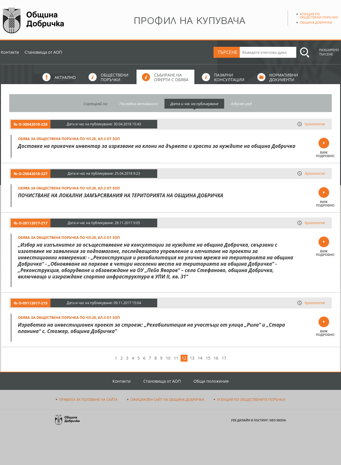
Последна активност (138, 103)
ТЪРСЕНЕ (227, 52)
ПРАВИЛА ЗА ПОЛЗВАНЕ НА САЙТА (88, 399)
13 (192, 358)
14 (200, 358)
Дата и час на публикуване (194, 103)
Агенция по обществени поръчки (319, 15)
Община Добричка (316, 22)
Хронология (315, 124)
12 (184, 358)
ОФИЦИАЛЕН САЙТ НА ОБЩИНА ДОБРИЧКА (167, 399)
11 (176, 358)
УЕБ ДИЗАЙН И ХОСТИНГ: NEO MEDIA (258, 420)
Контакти (10, 52)
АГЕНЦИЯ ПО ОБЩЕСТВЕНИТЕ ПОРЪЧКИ (251, 399)
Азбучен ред (241, 103)
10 (168, 358)
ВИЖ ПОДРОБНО (324, 154)
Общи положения (211, 381)
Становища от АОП (43, 52)
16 (216, 358)
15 (208, 358)
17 (224, 358)
